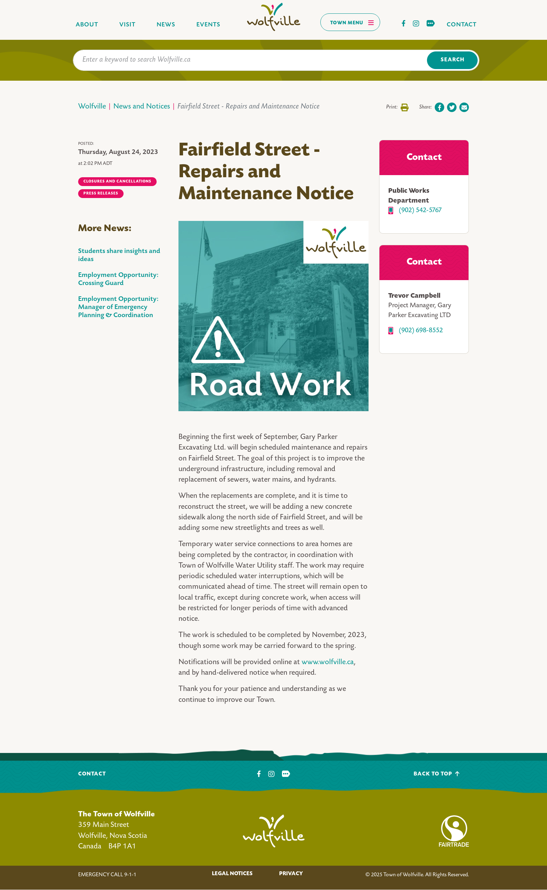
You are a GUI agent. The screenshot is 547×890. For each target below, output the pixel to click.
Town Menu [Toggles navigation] (352, 22)
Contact (462, 25)
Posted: (86, 144)
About (87, 25)
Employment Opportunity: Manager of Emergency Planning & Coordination (118, 307)
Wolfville (92, 107)
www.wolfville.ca (328, 662)
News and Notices (141, 107)
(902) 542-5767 (420, 210)
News (166, 25)
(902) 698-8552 (421, 330)
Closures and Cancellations (117, 181)
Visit (127, 25)
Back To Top (437, 774)
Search (452, 60)
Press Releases (100, 193)
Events (208, 25)
